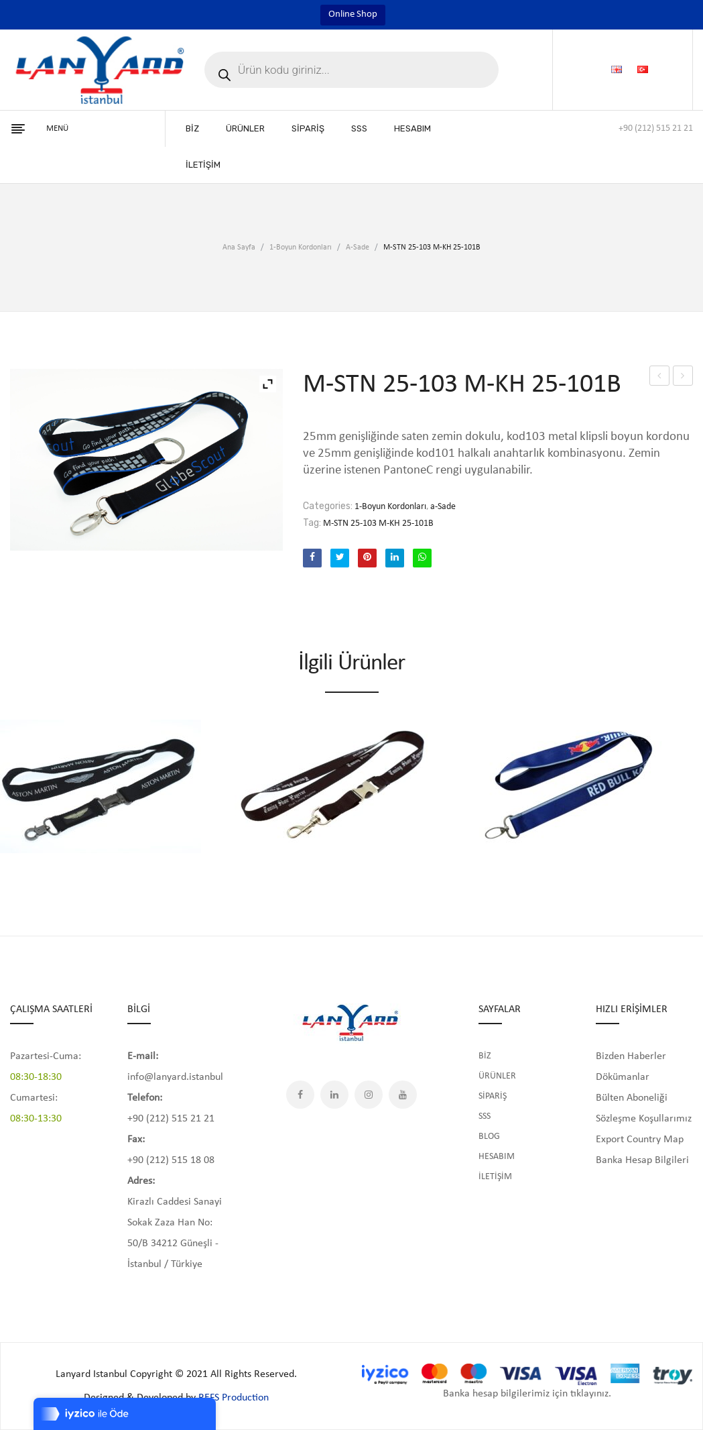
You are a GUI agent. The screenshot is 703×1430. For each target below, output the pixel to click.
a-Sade (357, 247)
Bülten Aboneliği (631, 1098)
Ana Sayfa (238, 247)
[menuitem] (192, 129)
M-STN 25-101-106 (659, 378)
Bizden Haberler (631, 1056)
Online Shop (352, 14)
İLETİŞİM (495, 1177)
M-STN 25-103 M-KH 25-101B (378, 523)
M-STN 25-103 (684, 378)
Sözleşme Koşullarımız (644, 1118)
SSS (484, 1116)
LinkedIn (334, 1095)
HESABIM (496, 1157)
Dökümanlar (622, 1077)
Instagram (369, 1095)
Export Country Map (640, 1139)
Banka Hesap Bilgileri (642, 1160)
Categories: (328, 506)
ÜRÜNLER (497, 1076)
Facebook (300, 1095)
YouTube (403, 1095)
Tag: (312, 523)
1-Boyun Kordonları (300, 247)
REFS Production (233, 1397)
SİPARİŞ (492, 1096)
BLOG (489, 1137)
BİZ (484, 1056)
